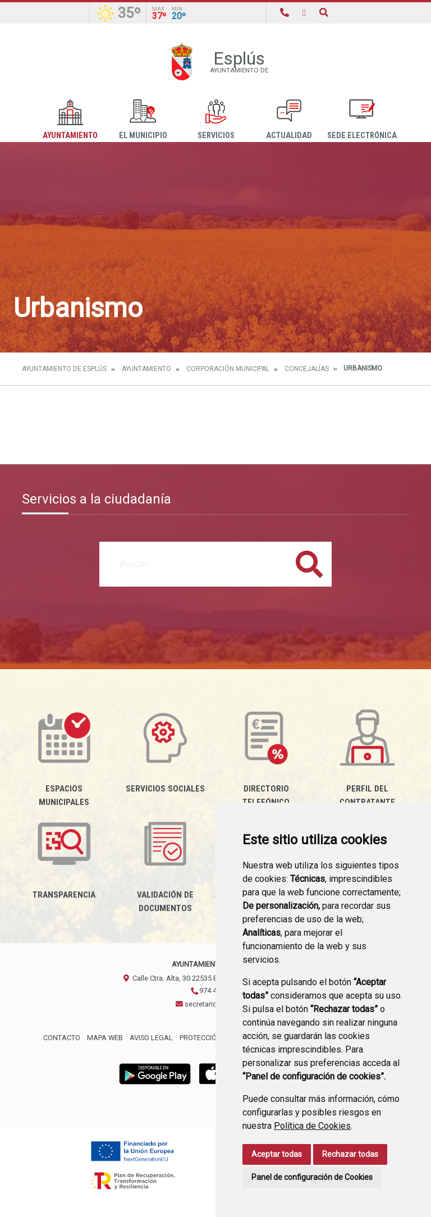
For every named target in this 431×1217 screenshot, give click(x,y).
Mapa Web (105, 1037)
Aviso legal (151, 1037)
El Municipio (143, 119)
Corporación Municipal (227, 369)
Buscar (309, 564)
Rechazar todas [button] (350, 1154)
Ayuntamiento (70, 119)
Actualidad (289, 119)
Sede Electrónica (362, 119)
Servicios (216, 119)
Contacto (61, 1037)
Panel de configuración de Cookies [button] (312, 1177)
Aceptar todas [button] (276, 1154)
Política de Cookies (312, 1125)
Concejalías (307, 369)
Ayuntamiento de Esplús (64, 369)
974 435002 (213, 990)
